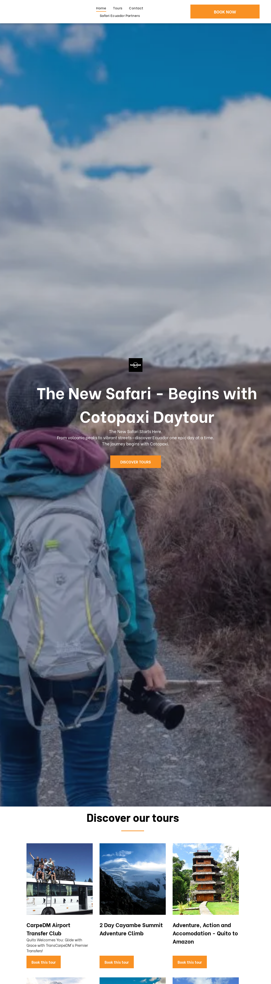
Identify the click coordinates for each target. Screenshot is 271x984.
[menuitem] (101, 8)
